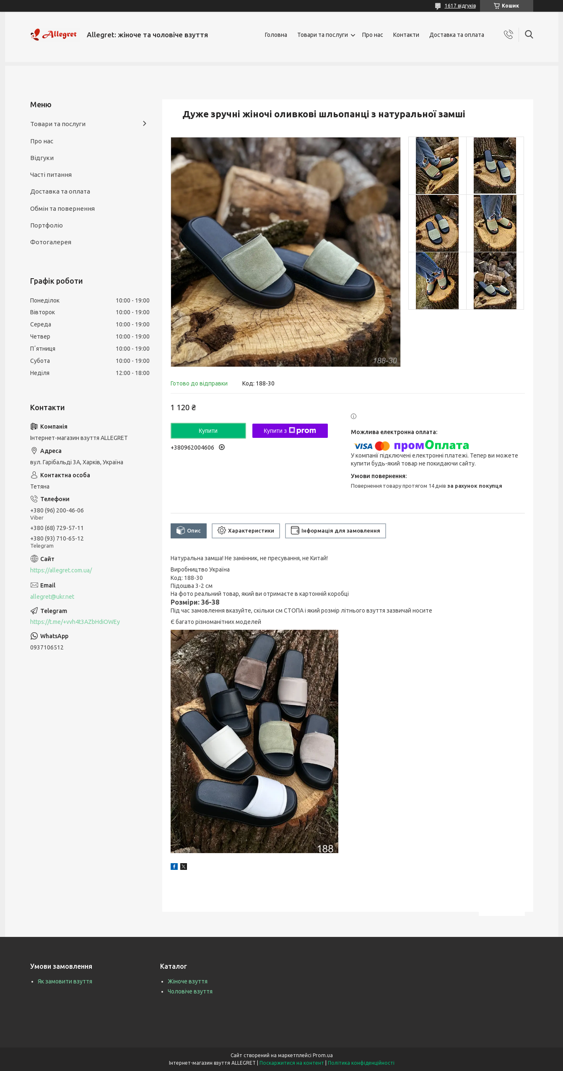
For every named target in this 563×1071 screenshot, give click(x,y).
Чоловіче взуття (190, 991)
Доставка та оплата (456, 34)
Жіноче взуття (188, 981)
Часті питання (51, 174)
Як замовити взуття (65, 981)
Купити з (290, 431)
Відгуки (42, 157)
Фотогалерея (50, 242)
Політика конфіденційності (361, 1063)
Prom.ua (323, 1055)
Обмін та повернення (62, 208)
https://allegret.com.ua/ (61, 570)
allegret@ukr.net (52, 596)
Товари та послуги (322, 34)
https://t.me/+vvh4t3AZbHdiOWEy (75, 621)
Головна (276, 34)
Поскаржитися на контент (291, 1063)
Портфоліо (46, 225)
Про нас (372, 34)
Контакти (406, 34)
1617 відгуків (460, 5)
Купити (208, 430)
